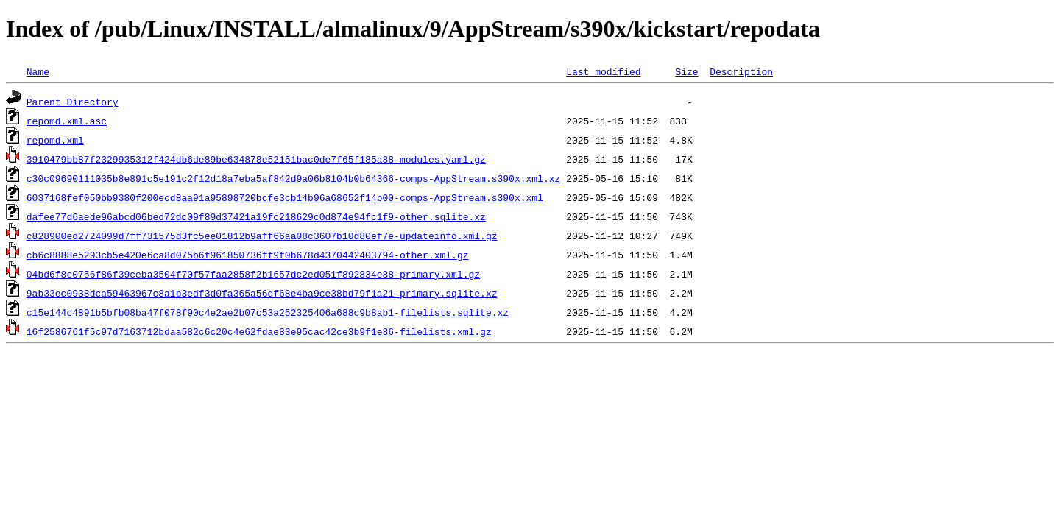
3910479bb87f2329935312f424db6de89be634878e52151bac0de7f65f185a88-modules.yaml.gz (256, 159)
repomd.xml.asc (66, 120)
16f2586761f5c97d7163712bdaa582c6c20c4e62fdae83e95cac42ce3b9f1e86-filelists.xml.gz (259, 331)
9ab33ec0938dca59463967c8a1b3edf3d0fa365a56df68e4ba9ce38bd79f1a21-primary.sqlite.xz (262, 293)
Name (37, 71)
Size (686, 71)
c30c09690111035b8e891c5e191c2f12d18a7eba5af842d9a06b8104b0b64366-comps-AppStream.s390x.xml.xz (293, 178)
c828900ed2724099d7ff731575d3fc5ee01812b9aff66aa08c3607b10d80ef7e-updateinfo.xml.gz (262, 235)
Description (741, 71)
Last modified (603, 71)
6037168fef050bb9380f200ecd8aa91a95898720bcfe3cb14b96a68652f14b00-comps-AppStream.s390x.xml (284, 197)
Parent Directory (72, 101)
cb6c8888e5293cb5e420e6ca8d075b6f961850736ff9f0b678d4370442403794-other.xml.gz (247, 254)
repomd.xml (55, 139)
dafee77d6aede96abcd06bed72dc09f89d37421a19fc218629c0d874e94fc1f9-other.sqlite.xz (256, 216)
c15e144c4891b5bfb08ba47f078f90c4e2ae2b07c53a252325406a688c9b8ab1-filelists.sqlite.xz (267, 312)
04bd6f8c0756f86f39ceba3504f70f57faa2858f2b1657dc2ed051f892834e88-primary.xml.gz (253, 273)
